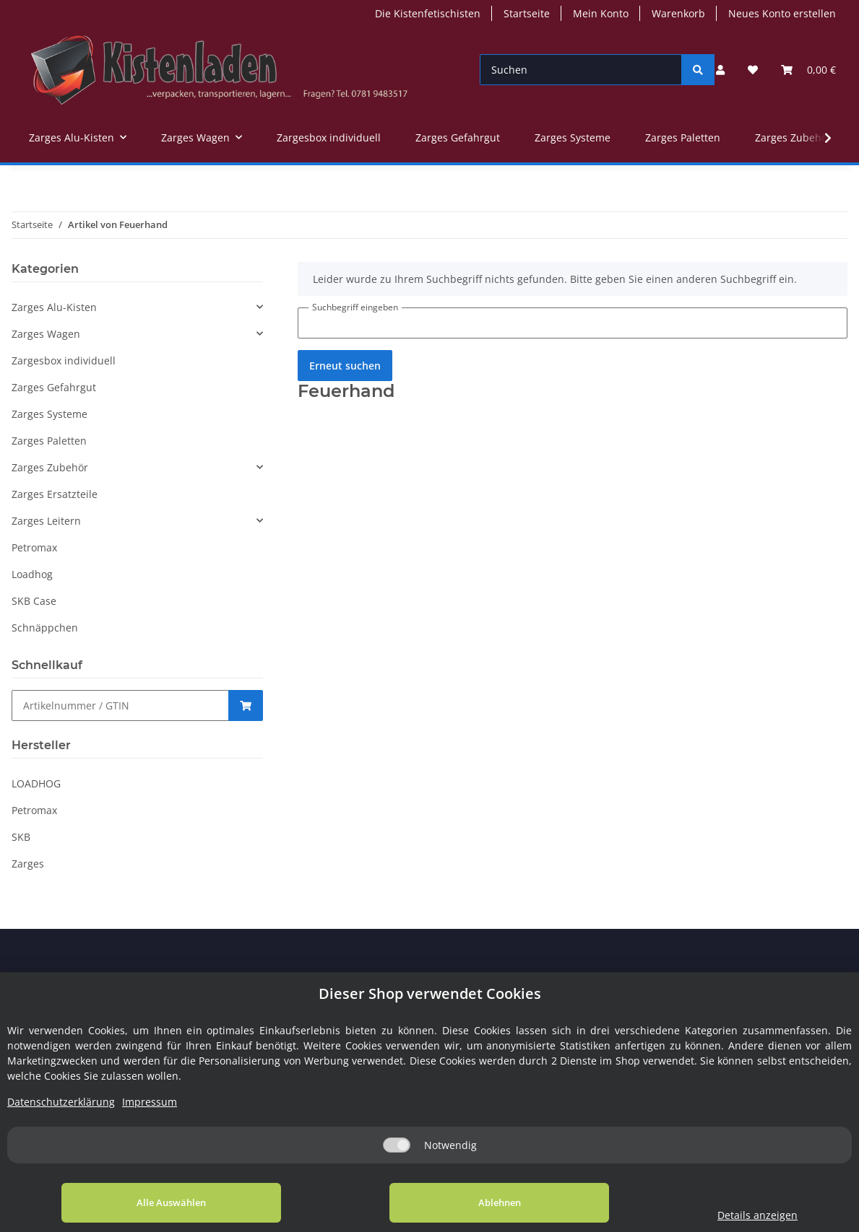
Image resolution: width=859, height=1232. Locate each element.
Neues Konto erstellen (782, 13)
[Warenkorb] (808, 70)
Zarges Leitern (46, 521)
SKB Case (34, 601)
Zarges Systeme (49, 414)
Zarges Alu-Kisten (54, 307)
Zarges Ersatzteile (55, 494)
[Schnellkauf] (120, 705)
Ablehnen (461, 1202)
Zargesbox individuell (64, 360)
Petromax (34, 547)
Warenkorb (678, 13)
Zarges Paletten (49, 440)
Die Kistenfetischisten (427, 13)
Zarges (28, 863)
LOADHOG (36, 783)
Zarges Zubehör (50, 467)
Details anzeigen (732, 1215)
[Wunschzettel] (752, 70)
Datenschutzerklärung (61, 1102)
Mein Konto (601, 13)
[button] (720, 70)
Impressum (149, 1102)
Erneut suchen (345, 365)
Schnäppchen (45, 627)
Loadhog (32, 574)
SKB (21, 837)
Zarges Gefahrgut (54, 387)
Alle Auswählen (159, 1202)
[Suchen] (581, 69)
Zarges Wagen (46, 334)
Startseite (527, 13)
